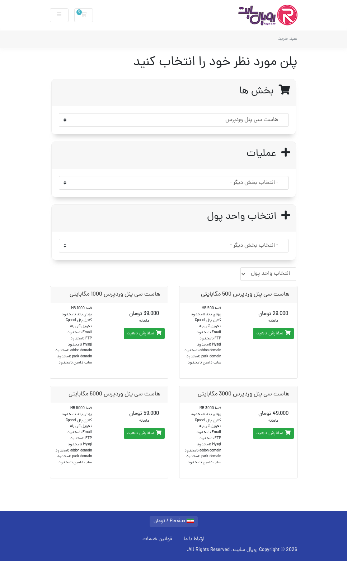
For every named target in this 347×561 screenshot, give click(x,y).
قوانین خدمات (157, 539)
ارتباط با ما (194, 539)
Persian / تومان (174, 521)
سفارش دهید (273, 333)
